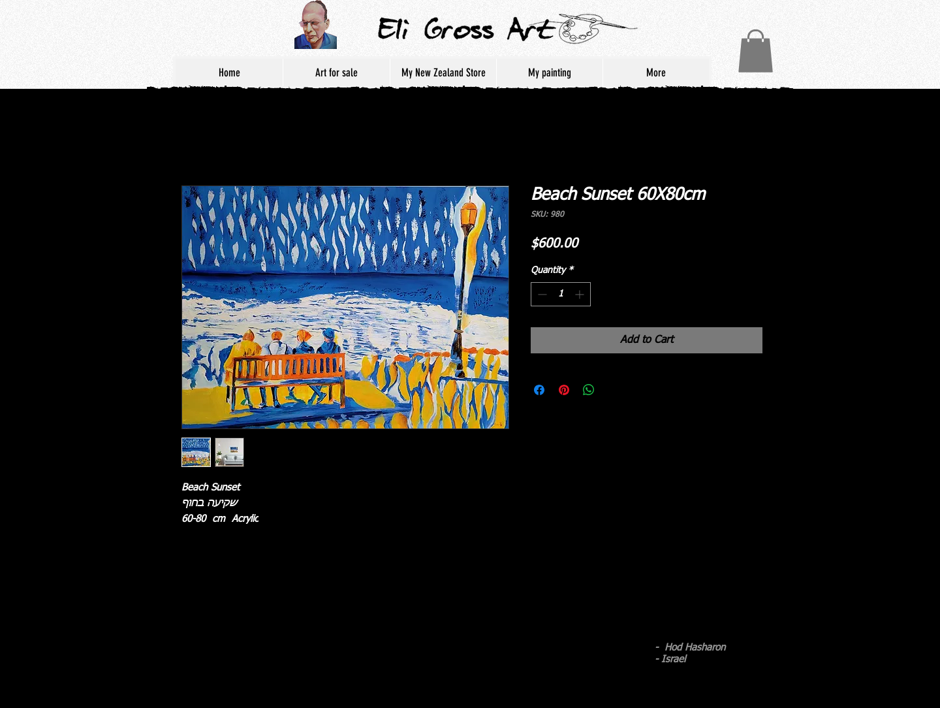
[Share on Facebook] (539, 390)
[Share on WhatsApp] (589, 390)
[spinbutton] (560, 294)
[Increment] (580, 294)
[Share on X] (613, 390)
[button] (756, 50)
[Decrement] (541, 294)
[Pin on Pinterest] (564, 390)
